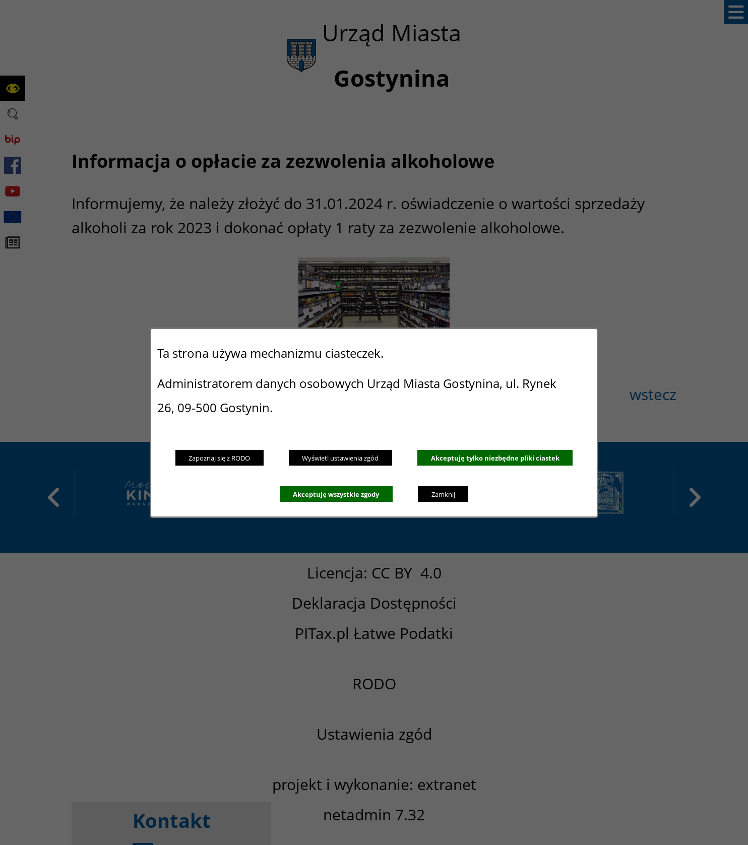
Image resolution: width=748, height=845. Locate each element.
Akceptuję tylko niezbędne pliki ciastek (495, 458)
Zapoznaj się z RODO (219, 458)
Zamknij (443, 494)
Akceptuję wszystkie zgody (336, 494)
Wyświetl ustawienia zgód (340, 458)
